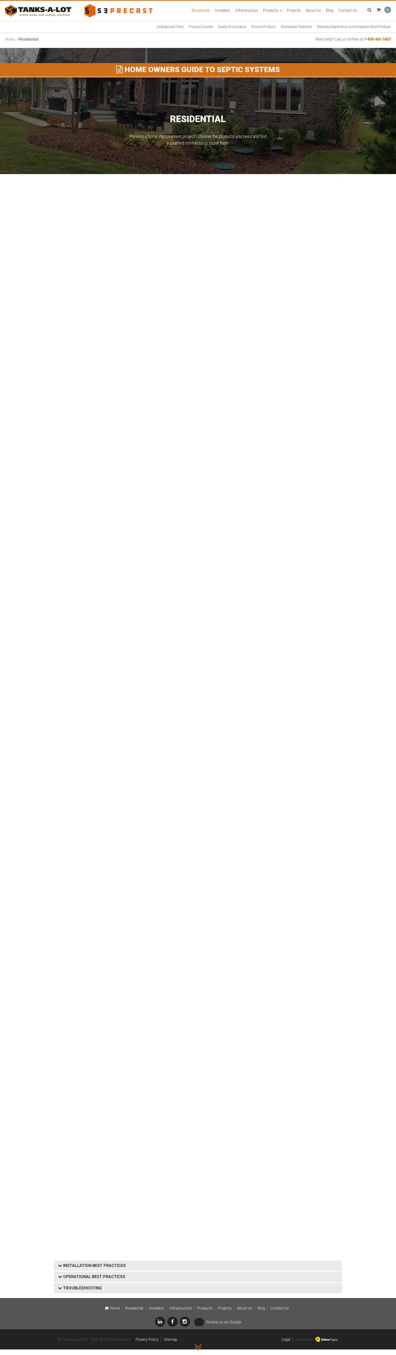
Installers (222, 12)
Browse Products (264, 32)
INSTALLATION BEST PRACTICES (92, 1271)
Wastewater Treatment (296, 32)
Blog (329, 12)
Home (9, 44)
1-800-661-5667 (377, 44)
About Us (313, 12)
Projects (294, 12)
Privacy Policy (147, 1344)
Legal (286, 1344)
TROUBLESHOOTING (80, 1293)
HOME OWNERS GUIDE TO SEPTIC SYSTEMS (198, 75)
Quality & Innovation (232, 32)
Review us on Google (217, 1327)
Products (272, 12)
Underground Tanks (170, 32)
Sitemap (170, 1344)
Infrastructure (246, 12)
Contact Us (347, 12)
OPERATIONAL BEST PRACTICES (91, 1282)
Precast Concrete (201, 32)
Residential (201, 12)
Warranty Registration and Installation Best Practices (354, 32)
